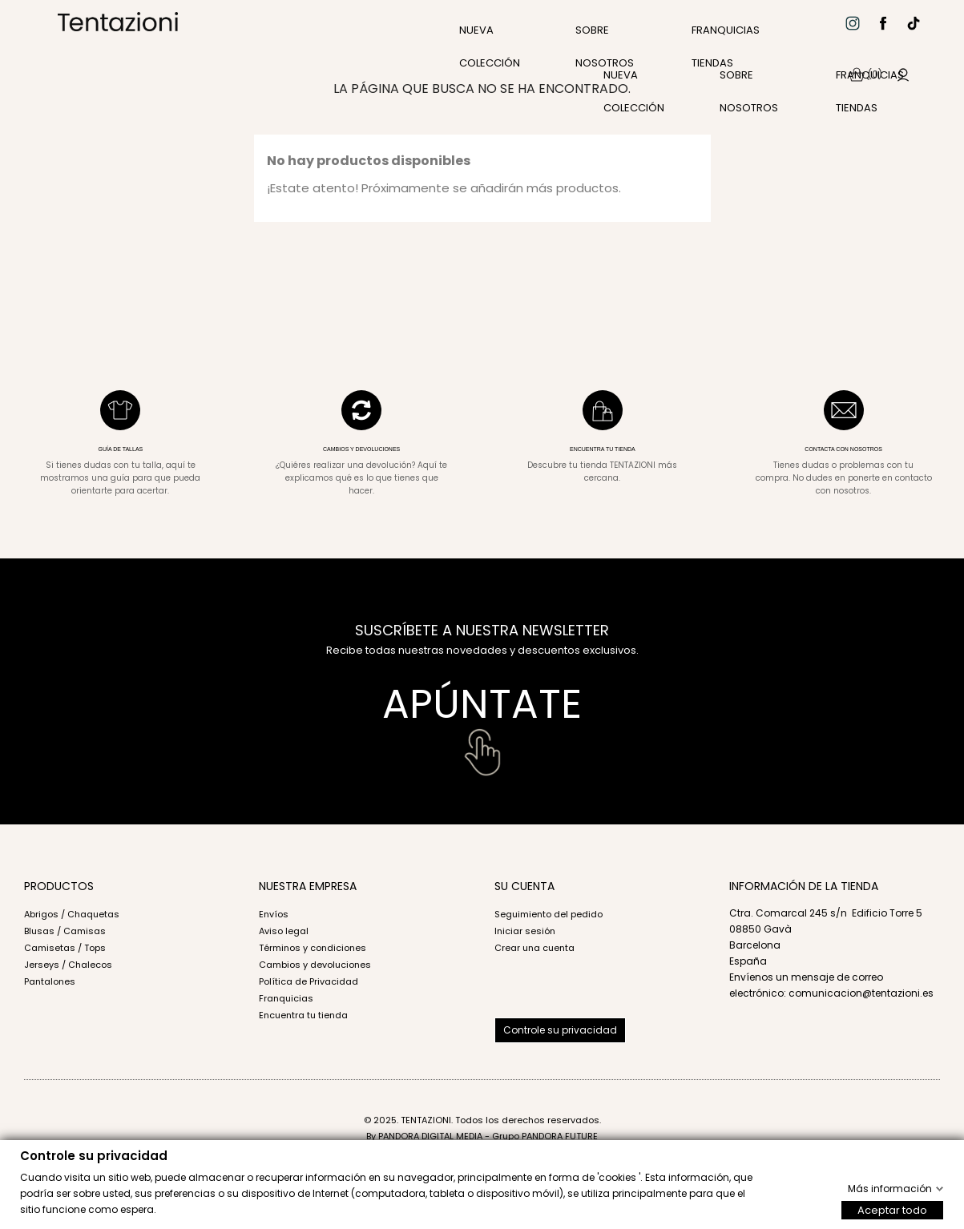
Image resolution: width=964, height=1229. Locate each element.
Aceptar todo (892, 1209)
